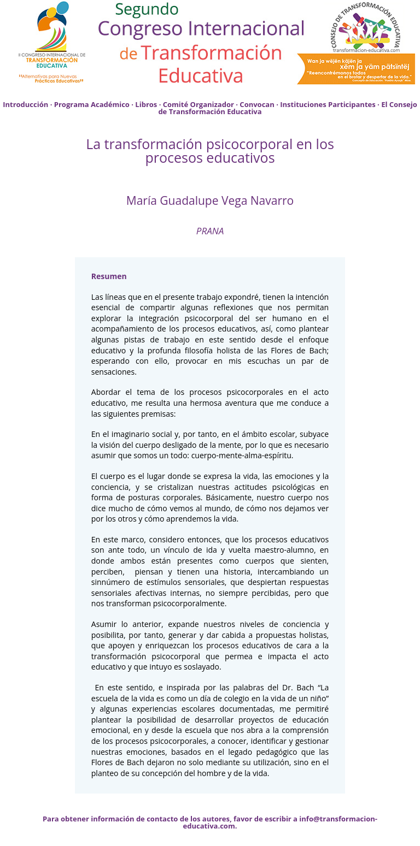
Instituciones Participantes (327, 104)
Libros (146, 104)
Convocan (257, 104)
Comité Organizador (198, 104)
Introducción (25, 104)
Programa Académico (92, 104)
